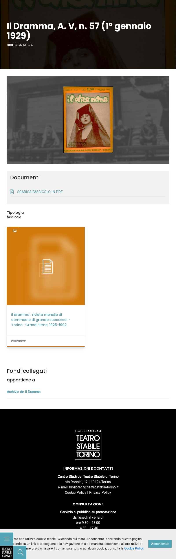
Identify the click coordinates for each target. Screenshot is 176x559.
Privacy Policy (100, 492)
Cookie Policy (75, 492)
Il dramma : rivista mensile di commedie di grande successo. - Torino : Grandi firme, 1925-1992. (40, 319)
